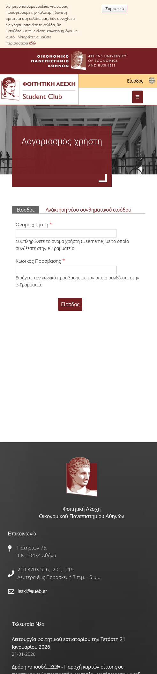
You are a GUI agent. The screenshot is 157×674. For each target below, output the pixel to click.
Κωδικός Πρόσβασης (40, 260)
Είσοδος (135, 81)
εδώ (32, 43)
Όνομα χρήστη (34, 224)
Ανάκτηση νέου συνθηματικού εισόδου (88, 209)
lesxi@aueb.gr (32, 591)
